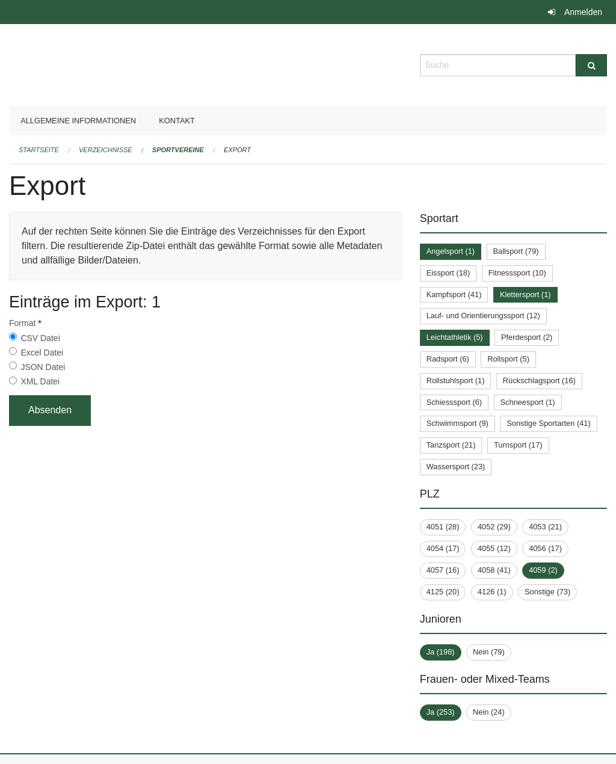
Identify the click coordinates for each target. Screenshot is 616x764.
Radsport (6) (448, 358)
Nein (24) (489, 711)
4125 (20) (443, 591)
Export (237, 149)
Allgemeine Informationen (78, 120)
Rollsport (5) (508, 358)
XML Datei (40, 381)
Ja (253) (441, 711)
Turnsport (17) (518, 444)
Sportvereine (178, 149)
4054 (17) (443, 548)
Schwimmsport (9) (457, 423)
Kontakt (177, 120)
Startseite (39, 149)
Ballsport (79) (516, 251)
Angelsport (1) (451, 251)
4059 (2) (543, 570)
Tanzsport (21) (451, 444)
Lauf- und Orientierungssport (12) (483, 315)
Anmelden (583, 12)
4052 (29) (494, 526)
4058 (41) (494, 570)
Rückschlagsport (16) (539, 380)
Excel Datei (41, 352)
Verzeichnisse (105, 149)
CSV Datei (40, 338)
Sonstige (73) (547, 591)
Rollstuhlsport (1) (456, 380)
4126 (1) (492, 591)
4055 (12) (494, 548)
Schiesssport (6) (454, 402)
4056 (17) (545, 548)
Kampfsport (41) (454, 294)
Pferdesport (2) (526, 337)
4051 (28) (443, 526)
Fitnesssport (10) (517, 272)
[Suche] (591, 65)
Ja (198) (441, 651)
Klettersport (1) (525, 294)
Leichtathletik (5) (455, 337)
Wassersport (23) (456, 466)
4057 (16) (443, 570)
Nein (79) (489, 651)
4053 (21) (545, 526)
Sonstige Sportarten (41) (548, 423)
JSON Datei (42, 367)
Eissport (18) (448, 272)
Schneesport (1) (527, 402)
